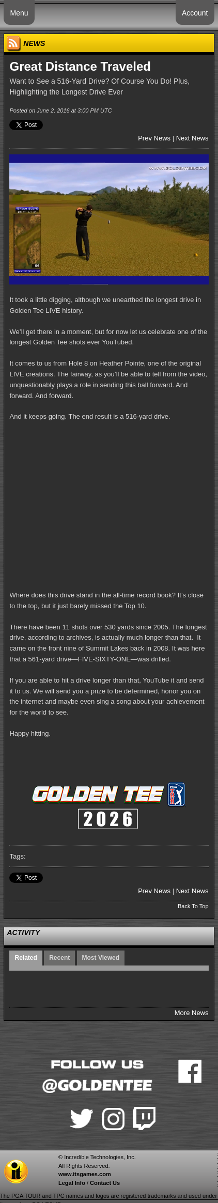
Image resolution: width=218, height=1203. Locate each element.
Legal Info (71, 1183)
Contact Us (105, 1183)
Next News (192, 138)
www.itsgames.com (84, 1174)
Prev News (154, 138)
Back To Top (193, 906)
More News (192, 1013)
